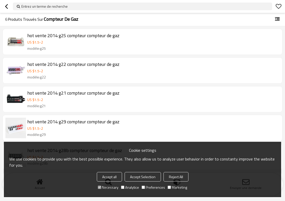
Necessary (108, 187)
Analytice (130, 187)
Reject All (176, 176)
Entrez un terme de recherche (44, 6)
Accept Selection (143, 176)
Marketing (177, 187)
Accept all (109, 176)
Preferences (153, 187)
